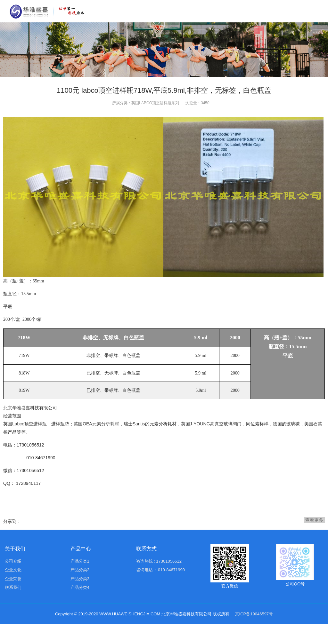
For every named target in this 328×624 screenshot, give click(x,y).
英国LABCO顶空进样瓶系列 (155, 103)
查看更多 (314, 520)
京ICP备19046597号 (254, 614)
